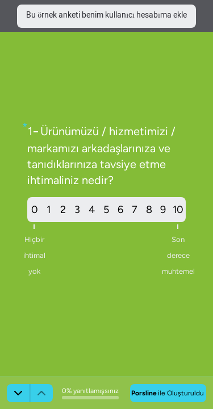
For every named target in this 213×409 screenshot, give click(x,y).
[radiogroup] (106, 209)
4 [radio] (92, 209)
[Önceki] (41, 393)
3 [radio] (77, 209)
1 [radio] (49, 209)
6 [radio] (120, 209)
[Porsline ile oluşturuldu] (168, 393)
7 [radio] (134, 209)
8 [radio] (149, 209)
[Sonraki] (18, 393)
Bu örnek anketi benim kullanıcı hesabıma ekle (106, 15)
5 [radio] (106, 209)
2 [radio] (63, 209)
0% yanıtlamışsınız (90, 391)
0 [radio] (34, 212)
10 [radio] (178, 212)
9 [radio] (163, 209)
